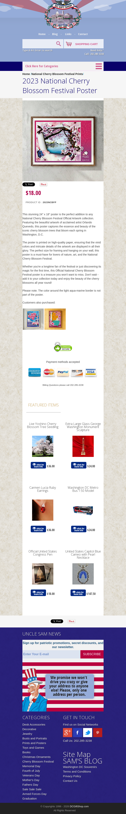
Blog (55, 34)
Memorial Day (31, 766)
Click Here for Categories (41, 66)
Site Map (77, 754)
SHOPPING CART (86, 44)
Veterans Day (31, 775)
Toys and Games (33, 747)
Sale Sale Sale (31, 789)
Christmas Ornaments (36, 756)
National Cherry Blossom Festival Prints (57, 74)
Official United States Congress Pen (42, 553)
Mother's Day (30, 780)
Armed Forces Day (34, 794)
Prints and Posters (34, 743)
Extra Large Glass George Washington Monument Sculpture (83, 427)
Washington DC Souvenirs (80, 767)
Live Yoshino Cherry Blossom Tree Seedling (42, 425)
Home (42, 34)
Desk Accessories (33, 724)
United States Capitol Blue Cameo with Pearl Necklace (83, 554)
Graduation (29, 798)
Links (68, 34)
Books (26, 752)
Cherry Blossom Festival (38, 761)
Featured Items (43, 405)
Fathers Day (30, 784)
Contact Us (70, 780)
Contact (83, 34)
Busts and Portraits (34, 738)
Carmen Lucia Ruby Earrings (42, 489)
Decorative (29, 729)
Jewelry (27, 733)
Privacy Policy (72, 776)
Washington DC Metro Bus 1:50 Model (83, 489)
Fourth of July (31, 770)
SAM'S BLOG (82, 761)
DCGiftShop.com (79, 806)
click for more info (38, 465)
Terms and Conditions (77, 771)
